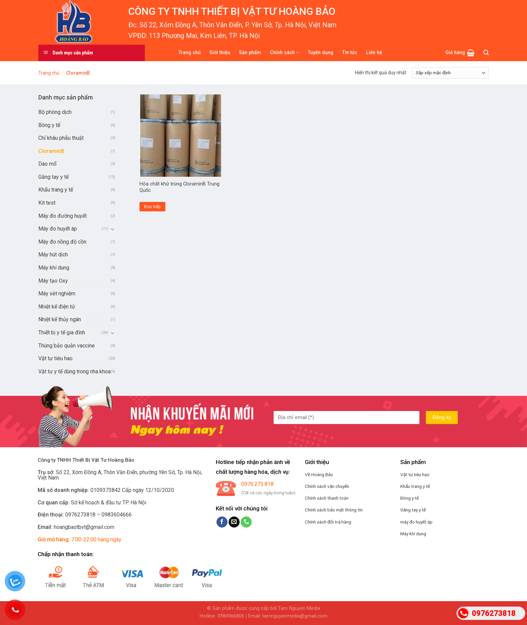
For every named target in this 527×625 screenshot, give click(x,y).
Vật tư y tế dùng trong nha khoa (74, 371)
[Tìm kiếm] (486, 52)
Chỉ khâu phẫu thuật (61, 138)
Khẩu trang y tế (55, 189)
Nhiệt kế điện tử (56, 306)
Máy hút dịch (53, 254)
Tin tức (349, 52)
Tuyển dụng (320, 52)
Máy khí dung (53, 267)
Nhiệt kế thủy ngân (59, 319)
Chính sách (284, 52)
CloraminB (51, 151)
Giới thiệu (219, 52)
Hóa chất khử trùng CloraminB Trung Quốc (179, 187)
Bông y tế (49, 125)
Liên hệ (374, 52)
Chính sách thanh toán (327, 498)
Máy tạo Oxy (53, 281)
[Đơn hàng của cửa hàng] (450, 73)
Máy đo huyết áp (57, 228)
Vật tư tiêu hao (55, 358)
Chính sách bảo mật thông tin (334, 509)
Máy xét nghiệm (56, 293)
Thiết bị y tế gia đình (61, 332)
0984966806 (230, 616)
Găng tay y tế (53, 177)
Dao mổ (47, 164)
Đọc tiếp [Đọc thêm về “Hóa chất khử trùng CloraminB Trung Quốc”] (152, 206)
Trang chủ (189, 52)
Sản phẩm (250, 52)
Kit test (46, 203)
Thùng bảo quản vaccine (66, 345)
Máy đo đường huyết (62, 216)
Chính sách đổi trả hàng (328, 522)
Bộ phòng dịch (55, 112)
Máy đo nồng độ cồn (62, 242)
